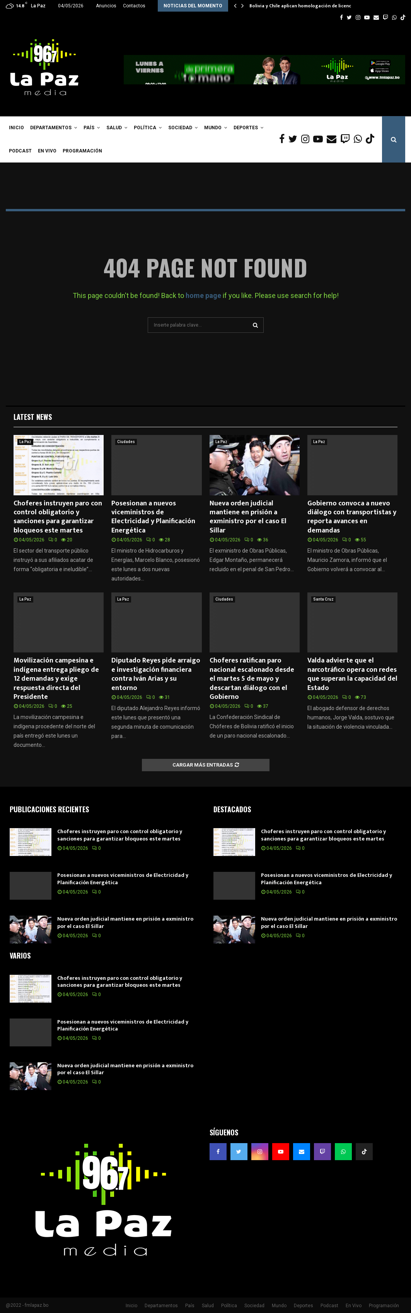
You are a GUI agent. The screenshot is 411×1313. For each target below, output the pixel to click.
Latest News (33, 417)
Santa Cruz (323, 599)
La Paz (25, 442)
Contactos (134, 6)
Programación (82, 151)
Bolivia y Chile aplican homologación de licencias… (305, 6)
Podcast (20, 151)
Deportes (246, 127)
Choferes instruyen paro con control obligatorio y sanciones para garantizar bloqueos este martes (58, 517)
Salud (114, 127)
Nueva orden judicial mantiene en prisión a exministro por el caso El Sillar (248, 517)
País (89, 127)
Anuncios (106, 6)
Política (145, 127)
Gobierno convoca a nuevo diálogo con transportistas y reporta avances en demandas (351, 517)
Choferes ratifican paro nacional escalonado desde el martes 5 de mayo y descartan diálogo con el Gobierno (252, 679)
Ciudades (126, 442)
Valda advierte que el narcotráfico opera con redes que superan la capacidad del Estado (352, 674)
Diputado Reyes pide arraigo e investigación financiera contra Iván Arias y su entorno (155, 674)
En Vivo (47, 151)
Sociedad (180, 127)
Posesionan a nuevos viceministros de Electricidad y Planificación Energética (153, 517)
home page (203, 295)
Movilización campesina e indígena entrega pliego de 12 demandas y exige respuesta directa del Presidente (56, 679)
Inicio (16, 127)
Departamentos (51, 127)
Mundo (213, 127)
